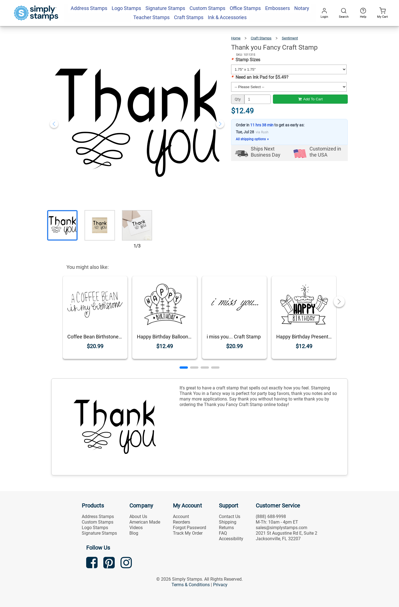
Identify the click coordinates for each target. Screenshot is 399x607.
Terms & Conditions (191, 584)
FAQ (223, 533)
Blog (133, 533)
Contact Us (229, 516)
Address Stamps (98, 516)
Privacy (220, 584)
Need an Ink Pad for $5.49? (259, 77)
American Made (144, 522)
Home (236, 38)
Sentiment (290, 38)
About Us (138, 516)
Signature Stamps (99, 533)
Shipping (227, 522)
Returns (226, 527)
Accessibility (231, 538)
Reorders (181, 522)
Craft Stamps (261, 38)
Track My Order (188, 533)
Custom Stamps (97, 522)
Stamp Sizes (245, 59)
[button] (184, 367)
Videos (136, 527)
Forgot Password (189, 527)
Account (181, 516)
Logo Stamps (95, 527)
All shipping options (252, 139)
